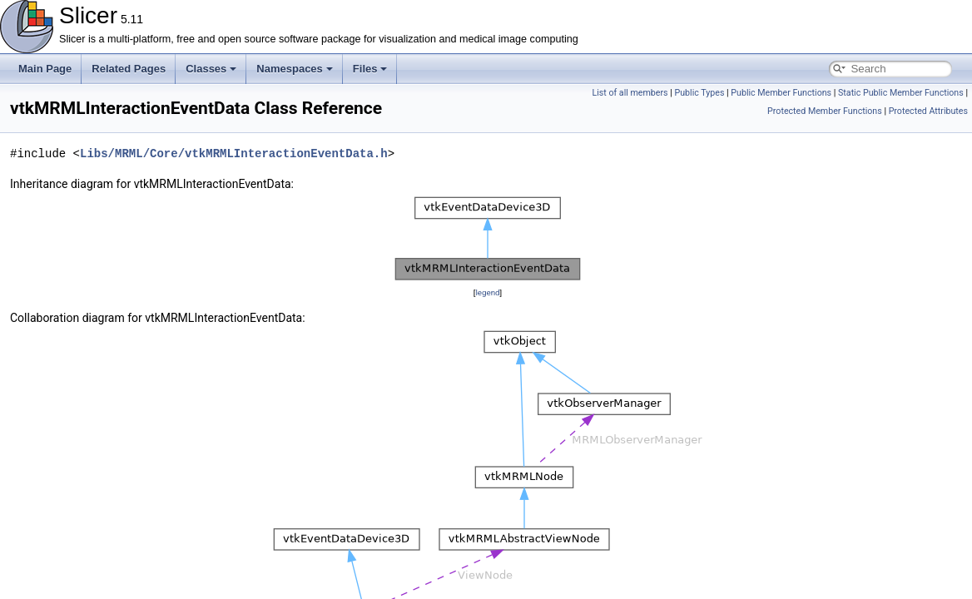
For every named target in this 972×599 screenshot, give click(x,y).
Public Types (699, 92)
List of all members (629, 92)
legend (487, 292)
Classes (211, 68)
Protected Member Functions (824, 111)
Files (370, 68)
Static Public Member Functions (901, 92)
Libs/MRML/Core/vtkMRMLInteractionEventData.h (234, 153)
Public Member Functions (781, 92)
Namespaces (294, 68)
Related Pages (129, 68)
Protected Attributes (928, 111)
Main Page (45, 68)
